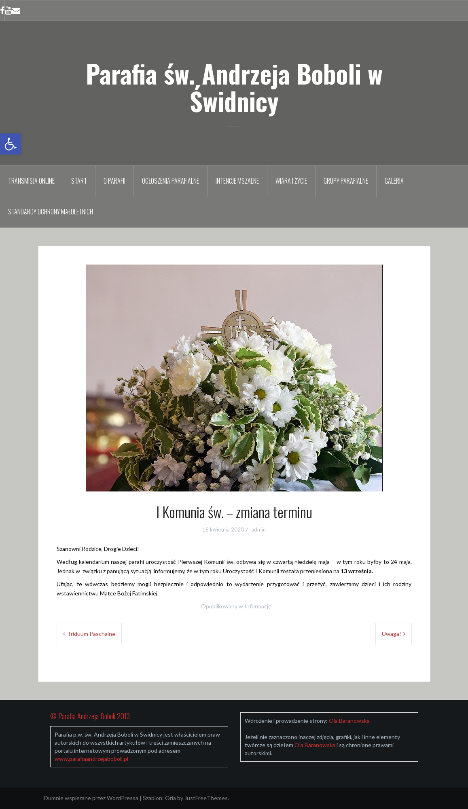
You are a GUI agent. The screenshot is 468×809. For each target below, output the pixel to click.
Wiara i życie (291, 181)
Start (79, 181)
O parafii (114, 181)
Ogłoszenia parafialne (170, 181)
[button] (10, 144)
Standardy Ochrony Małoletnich (50, 211)
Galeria (394, 181)
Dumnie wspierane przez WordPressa (91, 797)
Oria (170, 797)
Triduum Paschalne (91, 633)
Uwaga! (391, 633)
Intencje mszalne (237, 181)
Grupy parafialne (346, 181)
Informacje (257, 606)
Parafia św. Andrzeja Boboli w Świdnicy (234, 87)
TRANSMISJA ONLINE (31, 181)
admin (258, 529)
